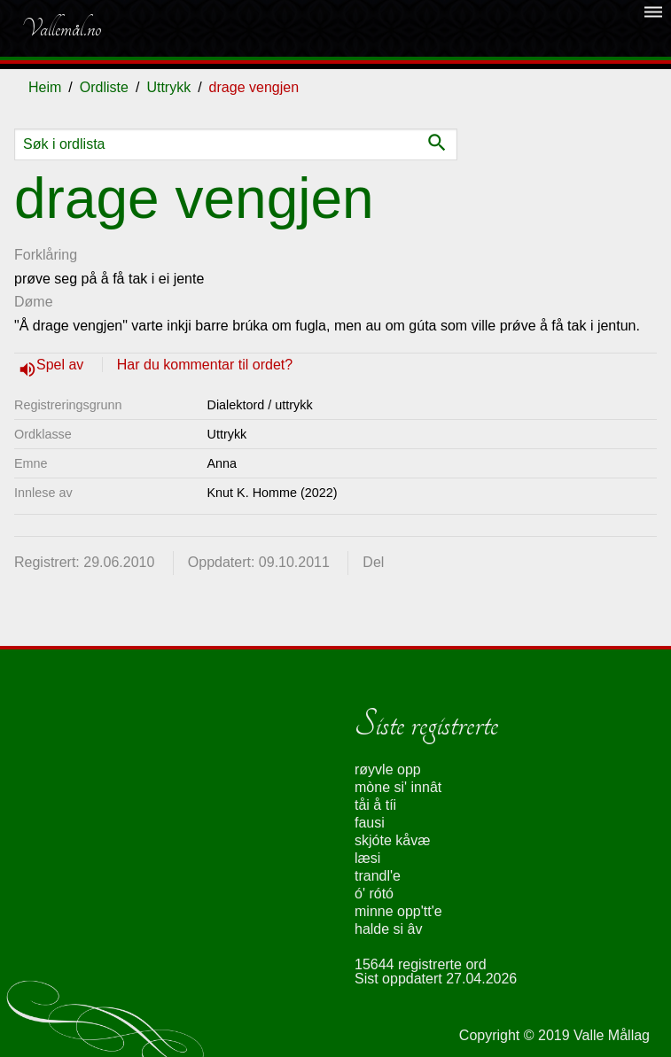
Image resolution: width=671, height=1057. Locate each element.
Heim (44, 87)
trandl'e (378, 875)
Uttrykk (168, 87)
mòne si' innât (398, 787)
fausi (370, 822)
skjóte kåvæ (392, 840)
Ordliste (104, 87)
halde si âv (389, 929)
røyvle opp (388, 769)
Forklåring (45, 254)
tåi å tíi (375, 804)
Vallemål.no (61, 28)
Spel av (62, 364)
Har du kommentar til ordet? (205, 364)
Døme (33, 301)
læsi (367, 858)
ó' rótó (374, 893)
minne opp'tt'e (398, 911)
